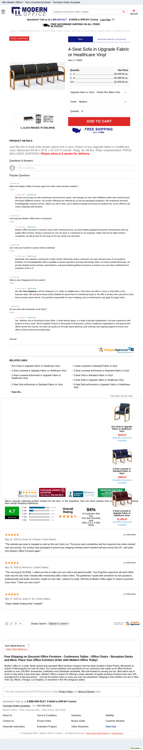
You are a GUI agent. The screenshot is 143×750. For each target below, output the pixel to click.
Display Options (39, 623)
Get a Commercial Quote (37, 2)
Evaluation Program (47, 726)
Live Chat (105, 20)
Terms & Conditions (47, 715)
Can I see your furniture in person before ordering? (32, 248)
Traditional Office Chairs (29, 31)
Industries (76, 715)
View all (12, 339)
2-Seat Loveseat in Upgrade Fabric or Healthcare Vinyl (39, 370)
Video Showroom (80, 726)
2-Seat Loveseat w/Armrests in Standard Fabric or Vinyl (101, 370)
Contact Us (8, 721)
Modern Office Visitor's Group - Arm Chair (61, 31)
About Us (7, 715)
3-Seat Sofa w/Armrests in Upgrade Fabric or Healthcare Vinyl (102, 386)
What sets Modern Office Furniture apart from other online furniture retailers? (43, 186)
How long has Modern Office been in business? (30, 218)
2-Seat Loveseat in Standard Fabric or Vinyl (95, 366)
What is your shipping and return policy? (27, 280)
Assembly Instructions (14, 726)
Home (13, 31)
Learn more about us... (17, 649)
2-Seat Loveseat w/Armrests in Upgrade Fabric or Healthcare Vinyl (36, 376)
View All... (17, 392)
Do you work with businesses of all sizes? (28, 309)
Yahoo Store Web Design (97, 733)
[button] (16, 210)
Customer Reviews (115, 721)
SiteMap (110, 715)
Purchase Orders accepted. (16, 706)
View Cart (111, 726)
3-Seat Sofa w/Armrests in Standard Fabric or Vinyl (37, 384)
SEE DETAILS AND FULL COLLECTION (112, 39)
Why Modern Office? (12, 2)
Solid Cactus (117, 733)
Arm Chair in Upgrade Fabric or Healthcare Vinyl (36, 366)
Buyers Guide (78, 721)
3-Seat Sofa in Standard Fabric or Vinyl (93, 375)
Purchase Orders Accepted (66, 2)
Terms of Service (86, 691)
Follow (11, 189)
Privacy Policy (66, 691)
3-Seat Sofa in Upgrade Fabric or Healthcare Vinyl (99, 380)
